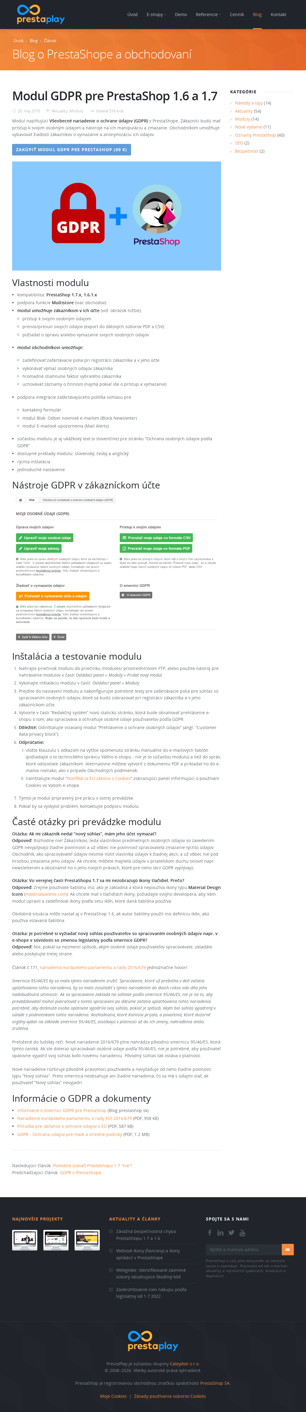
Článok (50, 40)
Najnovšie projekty (37, 1219)
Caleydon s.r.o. (185, 1364)
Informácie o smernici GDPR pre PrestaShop (61, 1110)
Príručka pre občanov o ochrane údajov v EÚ (62, 1126)
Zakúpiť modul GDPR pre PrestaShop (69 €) (71, 149)
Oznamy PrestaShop (255, 135)
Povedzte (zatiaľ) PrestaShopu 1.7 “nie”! (92, 1165)
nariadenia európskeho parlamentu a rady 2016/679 (93, 967)
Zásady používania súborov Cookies (170, 1396)
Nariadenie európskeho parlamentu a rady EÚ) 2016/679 (74, 1118)
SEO (239, 143)
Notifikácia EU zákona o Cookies (99, 778)
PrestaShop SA (215, 1383)
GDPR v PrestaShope (80, 1172)
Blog (34, 40)
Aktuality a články (135, 1219)
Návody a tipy (249, 103)
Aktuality (60, 111)
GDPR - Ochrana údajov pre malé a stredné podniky (69, 1134)
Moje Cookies (113, 1396)
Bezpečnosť (246, 151)
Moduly (76, 111)
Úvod (18, 40)
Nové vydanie (248, 127)
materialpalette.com (45, 894)
